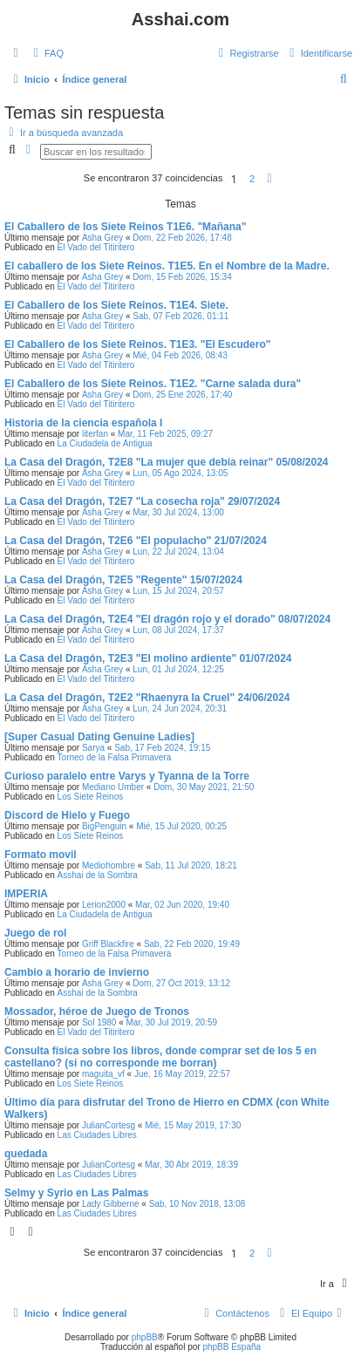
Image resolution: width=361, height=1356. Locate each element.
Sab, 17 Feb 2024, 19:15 (162, 748)
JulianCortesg (108, 1125)
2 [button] (252, 179)
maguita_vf (103, 1074)
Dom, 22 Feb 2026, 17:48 (182, 237)
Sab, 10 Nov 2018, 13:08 (197, 1204)
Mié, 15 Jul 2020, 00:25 (181, 826)
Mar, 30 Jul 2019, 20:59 (172, 1022)
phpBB (145, 1337)
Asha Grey (102, 237)
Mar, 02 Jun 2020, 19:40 (182, 905)
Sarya (93, 748)
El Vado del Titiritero (96, 247)
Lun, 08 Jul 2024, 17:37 (178, 630)
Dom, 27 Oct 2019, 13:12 (181, 983)
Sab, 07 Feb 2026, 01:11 (180, 316)
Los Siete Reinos (91, 796)
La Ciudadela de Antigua (105, 443)
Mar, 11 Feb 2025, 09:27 (165, 434)
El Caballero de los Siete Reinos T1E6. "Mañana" (125, 227)
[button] (269, 179)
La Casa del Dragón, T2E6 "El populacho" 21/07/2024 (135, 541)
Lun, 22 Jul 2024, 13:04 (178, 551)
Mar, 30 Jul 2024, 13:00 (178, 512)
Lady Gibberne (111, 1204)
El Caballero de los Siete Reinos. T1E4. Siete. (116, 305)
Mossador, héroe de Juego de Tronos (96, 1011)
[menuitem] (46, 53)
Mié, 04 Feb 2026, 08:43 (180, 355)
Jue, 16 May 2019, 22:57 (182, 1074)
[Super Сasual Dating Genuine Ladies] (99, 737)
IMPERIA (26, 894)
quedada (25, 1154)
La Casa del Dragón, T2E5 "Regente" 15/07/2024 (123, 580)
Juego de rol (35, 933)
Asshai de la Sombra (98, 875)
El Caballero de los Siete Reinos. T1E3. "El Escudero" (137, 344)
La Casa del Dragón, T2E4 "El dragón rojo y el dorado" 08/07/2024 (167, 619)
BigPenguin (104, 826)
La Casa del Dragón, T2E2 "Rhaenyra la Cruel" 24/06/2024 (147, 698)
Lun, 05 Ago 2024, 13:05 (180, 473)
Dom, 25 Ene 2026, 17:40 (182, 394)
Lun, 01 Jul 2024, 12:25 (178, 669)
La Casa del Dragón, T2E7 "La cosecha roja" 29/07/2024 (142, 501)
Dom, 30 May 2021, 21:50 (203, 787)
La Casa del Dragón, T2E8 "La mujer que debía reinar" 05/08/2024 (166, 462)
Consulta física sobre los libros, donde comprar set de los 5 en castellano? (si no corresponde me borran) (160, 1057)
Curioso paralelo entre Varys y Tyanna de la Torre (126, 776)
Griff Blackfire (108, 944)
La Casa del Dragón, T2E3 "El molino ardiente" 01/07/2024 (148, 658)
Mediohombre (108, 865)
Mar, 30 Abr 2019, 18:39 (191, 1164)
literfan (95, 434)
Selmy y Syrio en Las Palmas (76, 1193)
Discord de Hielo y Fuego (67, 815)
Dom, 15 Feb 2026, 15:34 (182, 277)
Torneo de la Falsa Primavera (115, 757)
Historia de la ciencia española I (83, 423)
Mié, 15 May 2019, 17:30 (193, 1125)
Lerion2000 (104, 905)
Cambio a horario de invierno (76, 972)
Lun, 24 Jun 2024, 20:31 (180, 708)
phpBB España (231, 1347)
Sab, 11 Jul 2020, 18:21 (191, 865)
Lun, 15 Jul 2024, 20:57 (178, 591)
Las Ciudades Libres (97, 1135)
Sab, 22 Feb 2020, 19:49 (192, 944)
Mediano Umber (113, 787)
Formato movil (40, 854)
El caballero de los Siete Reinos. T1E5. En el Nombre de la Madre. (167, 266)
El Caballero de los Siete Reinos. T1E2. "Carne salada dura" (152, 384)
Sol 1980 (99, 1022)
